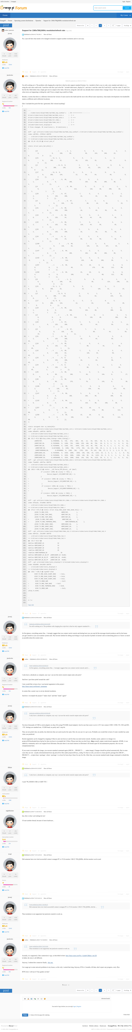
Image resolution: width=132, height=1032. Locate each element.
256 (16, 831)
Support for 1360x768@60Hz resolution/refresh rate (59, 20)
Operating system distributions (23, 20)
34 (15, 874)
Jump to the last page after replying (39, 1015)
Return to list (80, 25)
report (127, 72)
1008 (15, 788)
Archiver (85, 1026)
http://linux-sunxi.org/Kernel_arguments (34, 686)
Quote (38, 999)
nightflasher (10, 811)
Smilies (45, 999)
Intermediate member (8, 837)
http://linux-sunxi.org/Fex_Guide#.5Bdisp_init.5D (81, 955)
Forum (5, 15)
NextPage (126, 25)
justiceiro (11, 30)
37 (10, 831)
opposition (43, 72)
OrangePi (3, 20)
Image (31, 999)
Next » (66, 985)
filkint (10, 767)
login (123, 1)
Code (41, 999)
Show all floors (48, 34)
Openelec (38, 20)
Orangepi (13, 1)
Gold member (5, 794)
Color (28, 999)
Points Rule (127, 1014)
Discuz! (11, 1026)
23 (10, 95)
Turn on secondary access (131, 2)
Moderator (5, 60)
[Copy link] (68, 30)
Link (35, 999)
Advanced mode (105, 998)
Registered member (7, 101)
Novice (4, 880)
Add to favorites (4, 1)
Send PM (6, 68)
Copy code (31, 605)
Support (34, 72)
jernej (10, 33)
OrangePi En (112, 1026)
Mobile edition (93, 1026)
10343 (10, 64)
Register (128, 1)
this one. (50, 962)
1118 (10, 54)
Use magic (120, 72)
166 (16, 95)
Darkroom (103, 1026)
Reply (26, 72)
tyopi (10, 854)
